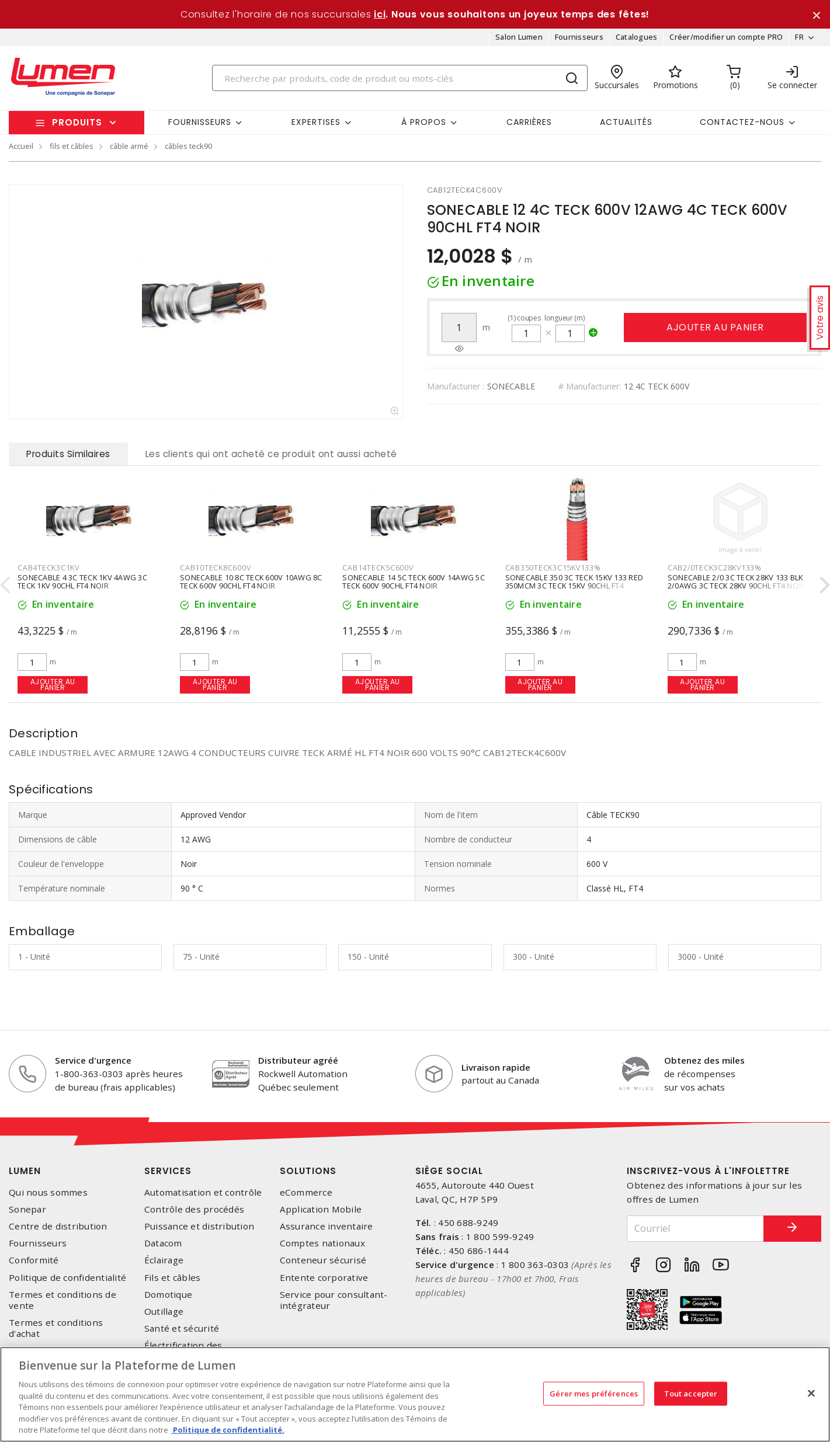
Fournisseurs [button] (199, 122)
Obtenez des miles (704, 1060)
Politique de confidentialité (67, 1277)
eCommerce (306, 1192)
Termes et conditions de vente (62, 1300)
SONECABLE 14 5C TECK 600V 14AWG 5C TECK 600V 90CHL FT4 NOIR (413, 581)
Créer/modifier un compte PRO (726, 37)
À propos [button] (423, 122)
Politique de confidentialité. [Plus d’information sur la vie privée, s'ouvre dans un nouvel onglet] (227, 1429)
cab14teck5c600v (377, 567)
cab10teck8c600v (215, 567)
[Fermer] (811, 1393)
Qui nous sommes (48, 1192)
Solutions (308, 1171)
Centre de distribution (58, 1226)
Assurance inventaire (326, 1226)
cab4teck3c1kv (48, 567)
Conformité (34, 1260)
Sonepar (27, 1209)
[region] (415, 1394)
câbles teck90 (188, 146)
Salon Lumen (519, 37)
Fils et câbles (172, 1277)
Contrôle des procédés (194, 1209)
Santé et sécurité (181, 1328)
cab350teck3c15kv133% (553, 567)
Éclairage (163, 1260)
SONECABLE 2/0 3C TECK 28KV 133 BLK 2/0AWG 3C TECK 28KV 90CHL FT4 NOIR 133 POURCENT (736, 585)
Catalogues (637, 37)
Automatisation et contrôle (203, 1192)
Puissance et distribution (199, 1226)
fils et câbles (71, 146)
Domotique (168, 1294)
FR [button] (799, 37)
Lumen (25, 1171)
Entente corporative (324, 1277)
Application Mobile (321, 1209)
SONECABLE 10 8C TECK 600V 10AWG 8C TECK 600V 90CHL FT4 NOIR (251, 581)
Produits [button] (77, 122)
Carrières (529, 122)
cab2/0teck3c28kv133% (715, 567)
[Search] (400, 78)
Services (168, 1171)
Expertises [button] (316, 122)
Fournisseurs (579, 37)
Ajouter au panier (715, 327)
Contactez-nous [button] (742, 122)
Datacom (163, 1243)
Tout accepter (691, 1393)
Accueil (21, 146)
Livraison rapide (495, 1067)
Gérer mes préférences (594, 1393)
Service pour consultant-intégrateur (334, 1300)
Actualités (626, 122)
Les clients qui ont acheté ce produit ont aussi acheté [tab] (271, 454)
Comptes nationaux (322, 1243)
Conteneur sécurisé (323, 1260)
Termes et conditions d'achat (56, 1328)
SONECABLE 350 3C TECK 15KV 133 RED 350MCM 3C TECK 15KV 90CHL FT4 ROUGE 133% (574, 585)
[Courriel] (695, 1228)
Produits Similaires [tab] (68, 454)
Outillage (163, 1311)
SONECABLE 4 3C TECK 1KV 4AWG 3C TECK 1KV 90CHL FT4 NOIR (82, 581)
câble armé (129, 146)
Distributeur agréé (298, 1060)
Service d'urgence (93, 1060)
